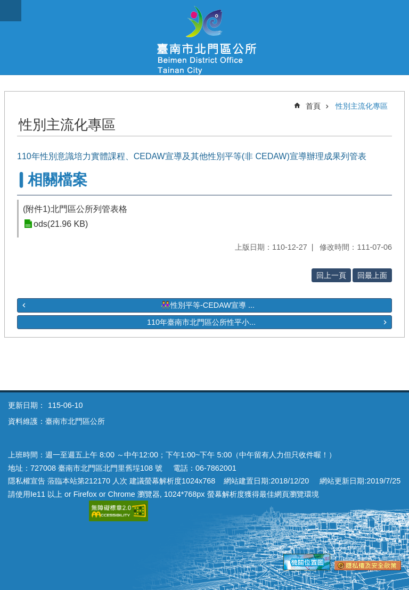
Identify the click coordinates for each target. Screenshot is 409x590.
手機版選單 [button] (10, 10)
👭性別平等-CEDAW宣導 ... (208, 305)
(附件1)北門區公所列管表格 (75, 209)
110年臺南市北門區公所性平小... (201, 322)
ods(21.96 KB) (61, 223)
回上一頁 (331, 275)
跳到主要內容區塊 (5, 5)
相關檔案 (57, 179)
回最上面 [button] (372, 275)
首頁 (313, 106)
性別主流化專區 (362, 106)
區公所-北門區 (204, 37)
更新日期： (26, 405)
